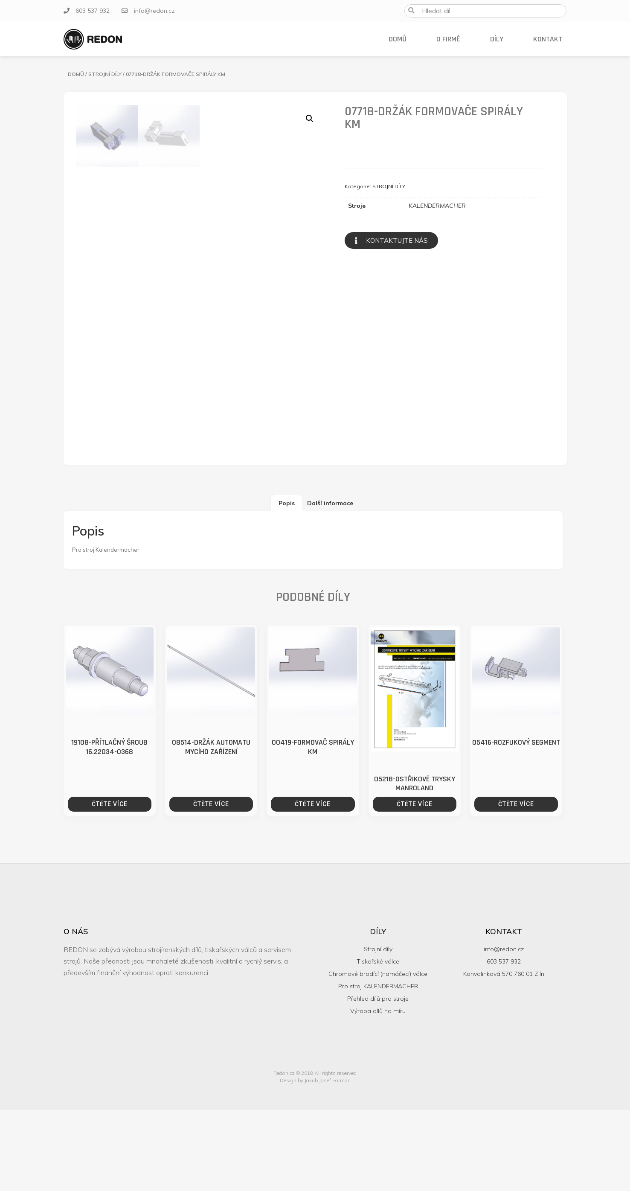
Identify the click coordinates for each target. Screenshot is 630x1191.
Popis (287, 584)
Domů (397, 39)
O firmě (448, 39)
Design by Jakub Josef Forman (315, 1161)
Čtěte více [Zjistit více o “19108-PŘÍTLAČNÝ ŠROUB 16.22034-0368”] (110, 885)
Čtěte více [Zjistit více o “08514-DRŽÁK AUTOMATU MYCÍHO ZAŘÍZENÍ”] (211, 885)
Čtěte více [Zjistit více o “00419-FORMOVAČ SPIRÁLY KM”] (313, 885)
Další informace (330, 584)
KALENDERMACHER (437, 206)
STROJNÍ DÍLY (105, 74)
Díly (496, 39)
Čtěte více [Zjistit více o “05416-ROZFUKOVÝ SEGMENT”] (516, 885)
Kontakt (547, 39)
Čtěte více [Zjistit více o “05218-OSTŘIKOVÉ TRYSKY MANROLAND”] (415, 885)
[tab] (286, 584)
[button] (391, 240)
